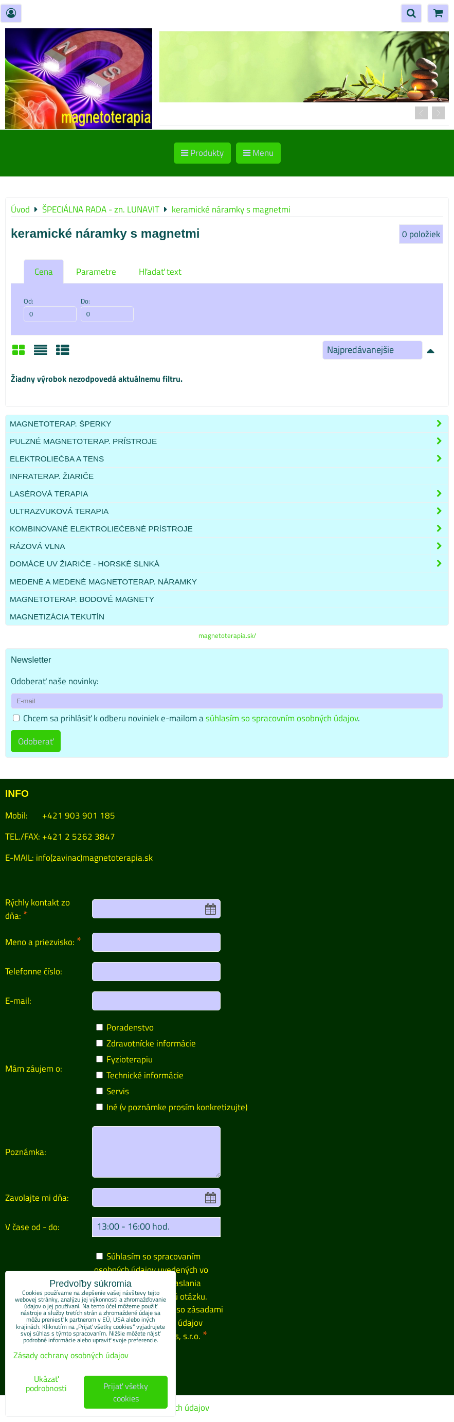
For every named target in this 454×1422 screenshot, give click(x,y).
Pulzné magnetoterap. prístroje (229, 441)
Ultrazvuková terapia (229, 511)
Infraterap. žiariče (52, 476)
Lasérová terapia (229, 493)
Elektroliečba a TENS (229, 458)
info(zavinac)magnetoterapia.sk (94, 857)
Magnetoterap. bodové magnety (82, 599)
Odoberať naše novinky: (55, 681)
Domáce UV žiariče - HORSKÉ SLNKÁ (229, 563)
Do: (107, 309)
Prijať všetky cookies (125, 1392)
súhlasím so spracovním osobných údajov (282, 718)
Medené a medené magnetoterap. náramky (103, 581)
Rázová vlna (229, 546)
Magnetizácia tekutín (57, 616)
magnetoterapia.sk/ (227, 635)
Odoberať (35, 741)
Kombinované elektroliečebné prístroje (229, 528)
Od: (50, 309)
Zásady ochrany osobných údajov (71, 1355)
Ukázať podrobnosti (46, 1384)
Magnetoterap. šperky (229, 423)
